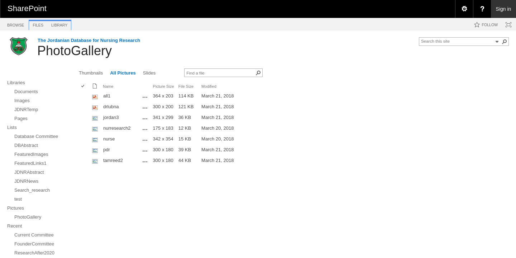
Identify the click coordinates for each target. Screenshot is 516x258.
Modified (208, 86)
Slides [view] (149, 73)
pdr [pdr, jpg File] (106, 149)
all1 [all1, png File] (106, 96)
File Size (186, 86)
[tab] (15, 24)
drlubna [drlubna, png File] (111, 106)
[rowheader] (84, 96)
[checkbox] (83, 86)
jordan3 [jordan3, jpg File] (111, 117)
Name (108, 86)
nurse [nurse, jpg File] (109, 139)
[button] (504, 42)
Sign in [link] (503, 9)
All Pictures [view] (123, 73)
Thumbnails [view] (91, 73)
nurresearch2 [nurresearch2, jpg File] (117, 128)
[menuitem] (464, 9)
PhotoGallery (74, 50)
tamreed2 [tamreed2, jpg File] (113, 160)
